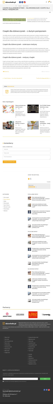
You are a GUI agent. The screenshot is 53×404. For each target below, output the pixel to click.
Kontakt (30, 354)
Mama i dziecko (7, 199)
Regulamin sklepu (32, 361)
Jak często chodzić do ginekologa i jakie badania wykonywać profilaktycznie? (40, 226)
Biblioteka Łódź (32, 339)
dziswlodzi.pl (10, 86)
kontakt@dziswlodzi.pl (12, 391)
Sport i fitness (7, 205)
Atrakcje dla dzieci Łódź (33, 337)
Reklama (30, 356)
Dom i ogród (6, 197)
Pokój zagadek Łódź (33, 344)
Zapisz (45, 378)
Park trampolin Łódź (9, 341)
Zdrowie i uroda (7, 206)
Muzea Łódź (31, 348)
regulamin (16, 381)
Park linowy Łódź (8, 346)
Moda (5, 201)
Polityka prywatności (33, 360)
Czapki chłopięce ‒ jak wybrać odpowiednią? (12, 78)
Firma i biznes (6, 208)
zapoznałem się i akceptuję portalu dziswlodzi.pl (14, 381)
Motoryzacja (6, 203)
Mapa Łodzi (7, 337)
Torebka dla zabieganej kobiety (43, 78)
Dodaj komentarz (9, 161)
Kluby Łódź (31, 341)
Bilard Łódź (7, 350)
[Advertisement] (26, 15)
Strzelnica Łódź (32, 346)
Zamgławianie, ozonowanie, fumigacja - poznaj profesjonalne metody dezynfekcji (41, 212)
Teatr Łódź (31, 350)
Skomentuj (6, 71)
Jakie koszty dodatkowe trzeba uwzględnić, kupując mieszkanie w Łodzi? (40, 205)
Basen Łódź (7, 343)
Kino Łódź (7, 339)
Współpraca (31, 358)
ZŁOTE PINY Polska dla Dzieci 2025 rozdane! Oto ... (45, 107)
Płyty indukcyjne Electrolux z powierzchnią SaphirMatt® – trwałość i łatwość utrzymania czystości (41, 199)
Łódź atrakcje (7, 344)
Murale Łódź (7, 348)
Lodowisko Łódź (32, 343)
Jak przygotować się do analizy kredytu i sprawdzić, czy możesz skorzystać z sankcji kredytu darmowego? (41, 219)
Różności (5, 210)
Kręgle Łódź (7, 352)
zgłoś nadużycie (45, 71)
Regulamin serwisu (32, 363)
